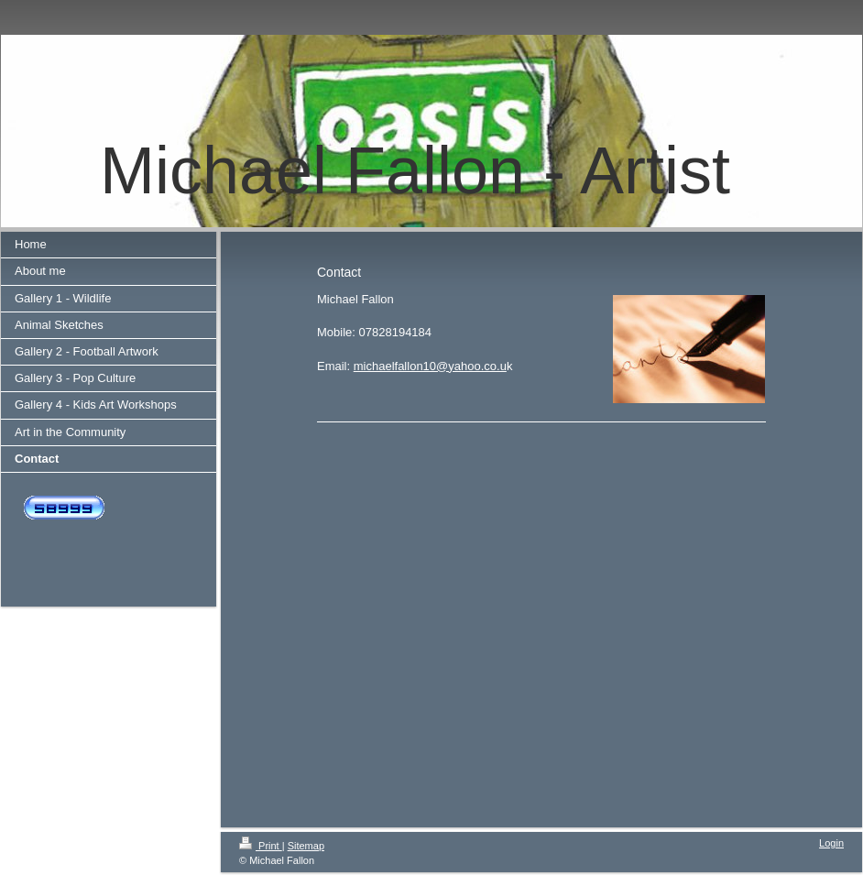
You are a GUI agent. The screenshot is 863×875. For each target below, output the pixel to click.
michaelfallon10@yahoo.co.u (430, 366)
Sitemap (306, 845)
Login (831, 842)
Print (260, 845)
